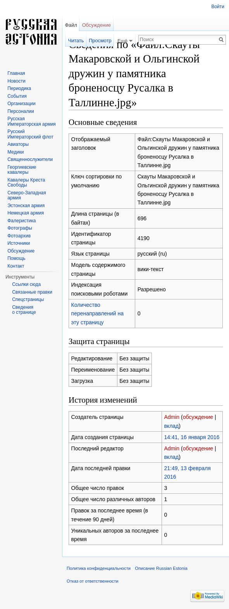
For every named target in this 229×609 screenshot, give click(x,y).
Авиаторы (18, 144)
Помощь (16, 258)
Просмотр (100, 40)
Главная (16, 73)
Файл (71, 25)
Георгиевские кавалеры (21, 169)
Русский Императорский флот (30, 134)
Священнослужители (30, 159)
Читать (76, 40)
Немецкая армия (25, 213)
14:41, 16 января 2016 (191, 437)
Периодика (19, 88)
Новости (16, 81)
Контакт (15, 266)
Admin (171, 417)
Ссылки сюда (26, 284)
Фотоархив (19, 236)
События (17, 96)
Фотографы (19, 228)
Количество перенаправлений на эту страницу (97, 313)
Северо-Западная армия (26, 195)
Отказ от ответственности (93, 581)
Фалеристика (21, 220)
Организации (21, 103)
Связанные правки (32, 292)
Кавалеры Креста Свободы (26, 182)
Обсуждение (96, 25)
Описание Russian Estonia (161, 568)
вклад (171, 426)
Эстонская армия (26, 205)
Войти (217, 6)
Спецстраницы (28, 299)
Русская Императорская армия (31, 121)
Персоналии (20, 111)
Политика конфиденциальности (99, 568)
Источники (18, 243)
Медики (15, 152)
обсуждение (198, 417)
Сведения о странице (24, 309)
